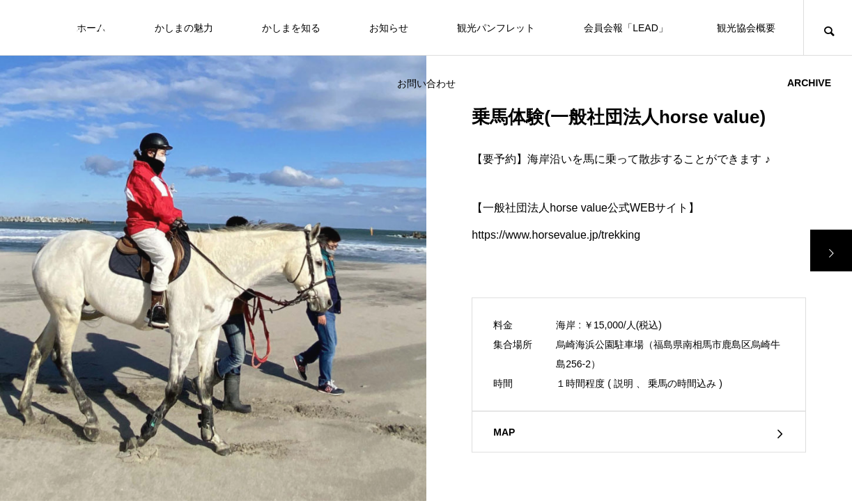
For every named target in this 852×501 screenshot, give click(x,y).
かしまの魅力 (184, 27)
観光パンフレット (496, 27)
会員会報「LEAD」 (626, 27)
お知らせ (388, 27)
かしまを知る (291, 27)
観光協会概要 (746, 27)
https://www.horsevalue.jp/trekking (556, 235)
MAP (504, 432)
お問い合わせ (426, 83)
